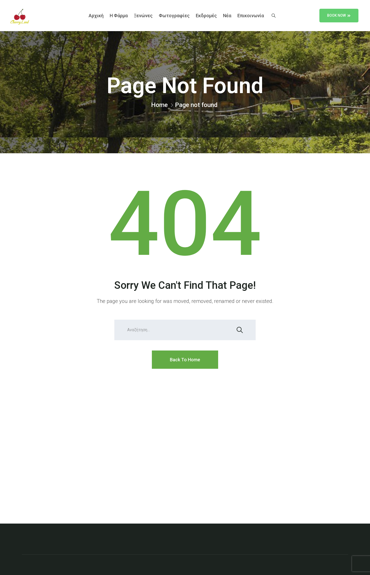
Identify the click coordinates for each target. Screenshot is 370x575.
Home (159, 105)
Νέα (227, 15)
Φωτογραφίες (174, 15)
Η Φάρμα (119, 15)
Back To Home (185, 359)
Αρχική (96, 15)
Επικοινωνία (250, 15)
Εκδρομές (206, 15)
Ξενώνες (143, 15)
